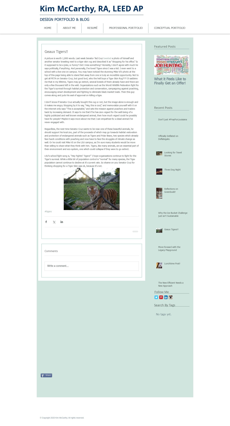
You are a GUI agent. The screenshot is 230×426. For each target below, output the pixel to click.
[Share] (46, 375)
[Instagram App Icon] (170, 297)
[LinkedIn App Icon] (166, 297)
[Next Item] (184, 64)
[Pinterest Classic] (161, 297)
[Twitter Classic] (156, 297)
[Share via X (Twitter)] (53, 221)
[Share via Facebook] (46, 221)
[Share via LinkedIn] (61, 221)
